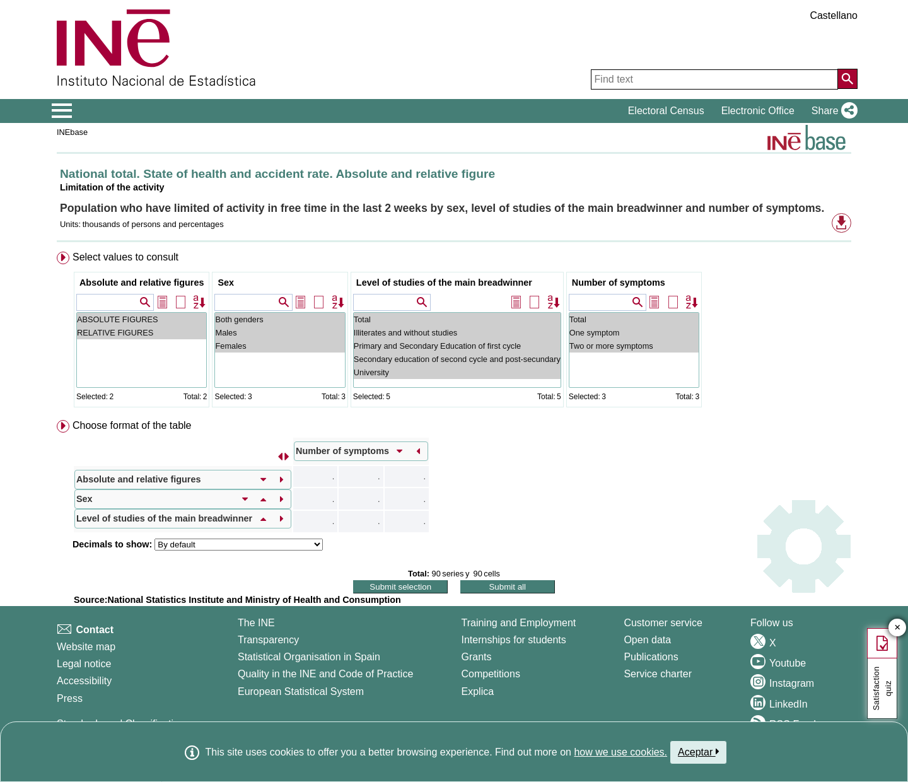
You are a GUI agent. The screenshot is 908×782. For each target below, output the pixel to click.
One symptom (634, 332)
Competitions (491, 673)
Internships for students (514, 639)
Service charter (658, 673)
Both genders (279, 319)
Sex (226, 282)
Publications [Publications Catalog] (651, 656)
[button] (832, 111)
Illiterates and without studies (457, 332)
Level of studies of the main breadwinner (444, 282)
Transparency (268, 639)
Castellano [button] (834, 15)
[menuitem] (454, 332)
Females (279, 346)
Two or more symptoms (634, 346)
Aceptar (698, 751)
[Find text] (714, 79)
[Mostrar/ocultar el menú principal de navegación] (62, 111)
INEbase (72, 132)
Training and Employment (519, 622)
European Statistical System (301, 691)
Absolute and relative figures (141, 282)
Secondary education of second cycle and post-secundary (457, 359)
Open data (647, 639)
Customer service (663, 622)
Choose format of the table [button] (132, 425)
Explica (478, 691)
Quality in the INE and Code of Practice (325, 673)
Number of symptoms (618, 282)
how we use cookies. (620, 752)
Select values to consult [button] (125, 257)
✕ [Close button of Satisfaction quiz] (897, 627)
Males (279, 332)
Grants (477, 656)
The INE (256, 622)
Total (457, 319)
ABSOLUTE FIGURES (142, 319)
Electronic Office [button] (757, 110)
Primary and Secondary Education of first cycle (457, 346)
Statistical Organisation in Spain (309, 656)
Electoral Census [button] (666, 110)
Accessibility (84, 680)
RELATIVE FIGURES (142, 332)
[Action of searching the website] (847, 79)
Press (70, 698)
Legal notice (84, 663)
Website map (86, 646)
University (457, 372)
